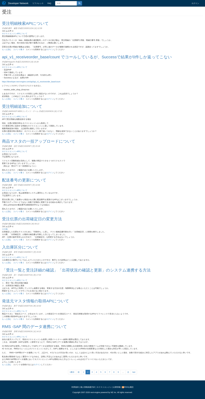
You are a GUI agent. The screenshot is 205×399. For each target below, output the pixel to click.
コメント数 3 (18, 49)
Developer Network (18, 3)
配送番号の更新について (24, 180)
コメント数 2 (18, 99)
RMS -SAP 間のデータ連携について (34, 326)
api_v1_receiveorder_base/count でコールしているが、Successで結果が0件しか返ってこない (87, 57)
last (133, 372)
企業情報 (117, 387)
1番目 (72, 372)
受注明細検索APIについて (25, 23)
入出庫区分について (20, 247)
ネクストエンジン (104, 387)
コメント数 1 (18, 134)
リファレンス (37, 3)
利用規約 (75, 387)
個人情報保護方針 (87, 387)
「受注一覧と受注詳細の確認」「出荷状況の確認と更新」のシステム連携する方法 (76, 270)
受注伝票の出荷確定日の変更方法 (32, 219)
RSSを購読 (128, 387)
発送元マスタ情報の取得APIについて (35, 301)
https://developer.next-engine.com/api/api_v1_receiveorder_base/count (31, 82)
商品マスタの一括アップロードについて (38, 141)
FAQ (49, 3)
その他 (5, 229)
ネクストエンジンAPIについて (14, 33)
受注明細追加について (22, 106)
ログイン (195, 3)
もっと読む (6, 49)
